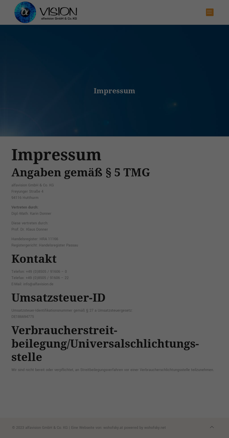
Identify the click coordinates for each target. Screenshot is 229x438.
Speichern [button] (114, 99)
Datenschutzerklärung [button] (116, 122)
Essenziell (82, 71)
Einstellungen (145, 56)
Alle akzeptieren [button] (114, 86)
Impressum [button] (135, 122)
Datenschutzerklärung (70, 56)
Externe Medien (140, 71)
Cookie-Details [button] (95, 122)
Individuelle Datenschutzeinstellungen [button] (114, 112)
